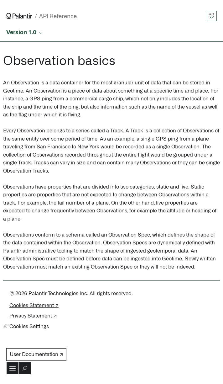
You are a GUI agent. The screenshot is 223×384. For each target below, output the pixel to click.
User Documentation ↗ (36, 354)
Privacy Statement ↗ (33, 315)
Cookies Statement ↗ (34, 305)
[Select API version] (25, 32)
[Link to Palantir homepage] (19, 16)
